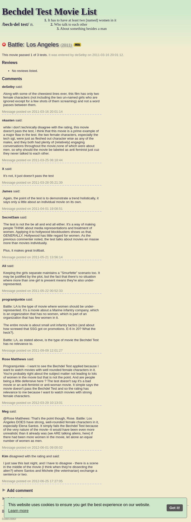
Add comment (17, 490)
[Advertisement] (169, 110)
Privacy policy (9, 518)
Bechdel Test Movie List (49, 11)
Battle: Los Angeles (44, 44)
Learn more (18, 511)
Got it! (174, 508)
